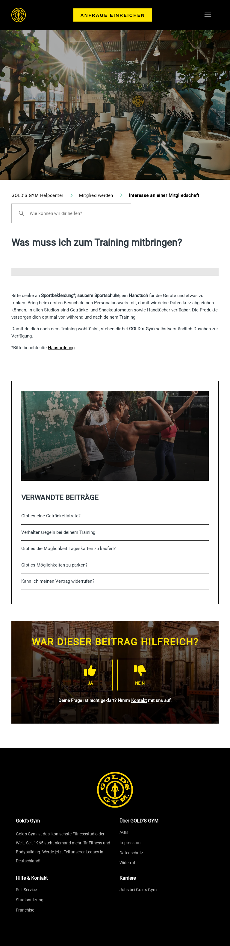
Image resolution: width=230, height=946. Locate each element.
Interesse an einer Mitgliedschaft (164, 195)
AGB (123, 832)
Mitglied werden (96, 195)
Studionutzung (29, 899)
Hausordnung (61, 347)
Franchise (25, 910)
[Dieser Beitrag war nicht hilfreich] (139, 675)
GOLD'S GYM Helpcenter (37, 195)
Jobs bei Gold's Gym (138, 889)
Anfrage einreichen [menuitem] (113, 15)
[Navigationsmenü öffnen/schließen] (208, 15)
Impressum (129, 842)
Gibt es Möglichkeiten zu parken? (54, 565)
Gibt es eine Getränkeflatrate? (51, 516)
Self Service (26, 889)
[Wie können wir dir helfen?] (71, 213)
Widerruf (127, 862)
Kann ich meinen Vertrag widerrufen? (57, 581)
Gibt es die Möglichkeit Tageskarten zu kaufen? (68, 548)
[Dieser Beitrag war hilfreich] (90, 675)
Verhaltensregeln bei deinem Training (58, 532)
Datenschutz (131, 852)
